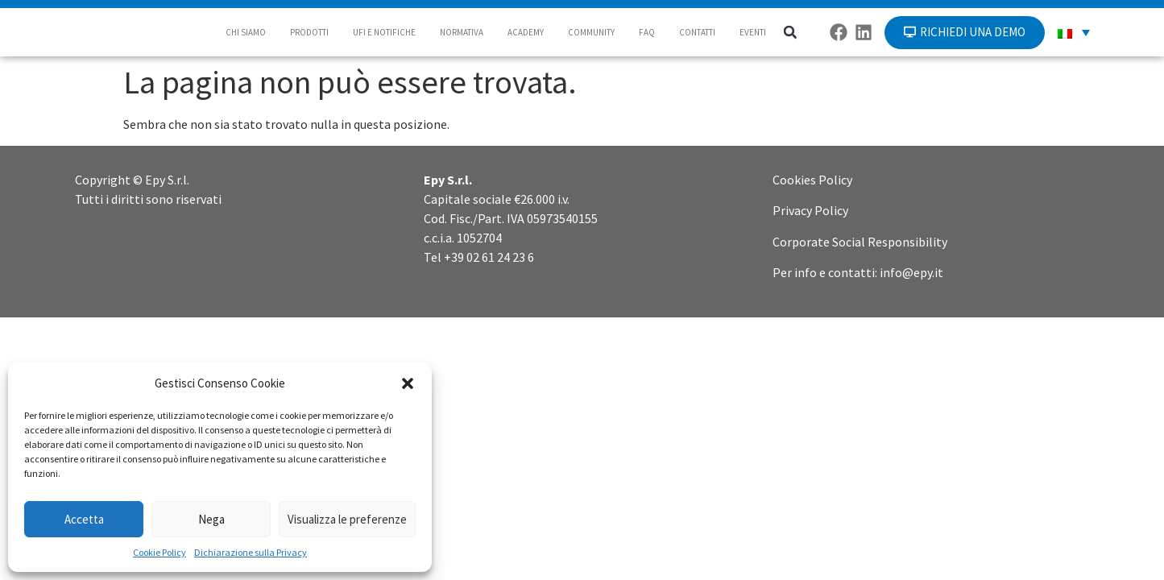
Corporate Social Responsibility (860, 242)
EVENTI (752, 32)
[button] (408, 383)
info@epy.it (911, 272)
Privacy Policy (810, 210)
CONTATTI (697, 32)
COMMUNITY (591, 32)
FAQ (647, 32)
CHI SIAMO (246, 32)
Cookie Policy (159, 552)
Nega (211, 519)
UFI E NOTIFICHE (384, 32)
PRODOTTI (309, 32)
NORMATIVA (461, 32)
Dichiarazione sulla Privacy (250, 552)
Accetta (84, 519)
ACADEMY (525, 32)
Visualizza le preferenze (347, 519)
